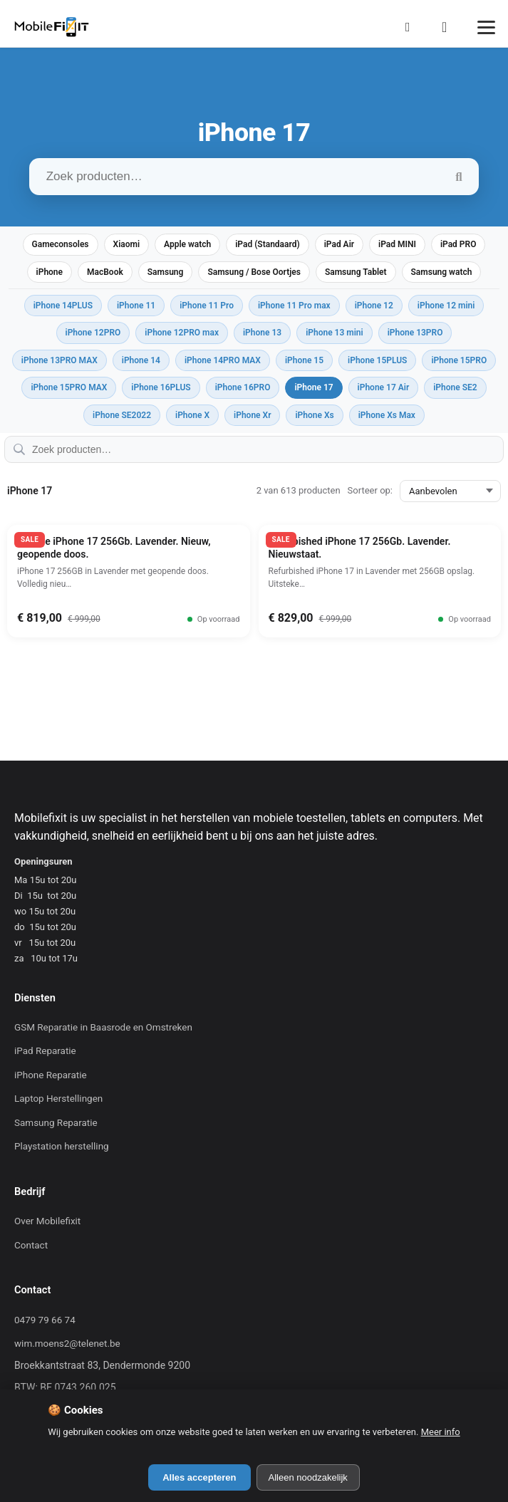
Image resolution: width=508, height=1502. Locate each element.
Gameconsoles (60, 244)
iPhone (49, 272)
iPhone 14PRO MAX (223, 360)
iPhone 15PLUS (377, 360)
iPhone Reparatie (50, 1075)
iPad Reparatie (45, 1050)
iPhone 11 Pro (207, 306)
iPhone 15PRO (459, 360)
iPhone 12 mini (446, 306)
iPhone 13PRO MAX (59, 360)
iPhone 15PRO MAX (69, 387)
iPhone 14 (141, 360)
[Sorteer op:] (450, 491)
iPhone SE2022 (122, 415)
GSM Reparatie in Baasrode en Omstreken (103, 1027)
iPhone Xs (314, 415)
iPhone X (192, 415)
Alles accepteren (199, 1477)
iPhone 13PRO (415, 333)
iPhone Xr (252, 415)
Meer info (440, 1432)
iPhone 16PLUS (160, 387)
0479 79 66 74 (45, 1320)
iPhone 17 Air (384, 387)
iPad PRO (458, 244)
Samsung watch (441, 272)
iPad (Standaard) (267, 244)
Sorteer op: (370, 490)
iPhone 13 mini (334, 333)
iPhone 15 (304, 360)
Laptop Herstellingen (58, 1098)
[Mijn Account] (412, 27)
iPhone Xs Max (386, 415)
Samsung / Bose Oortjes (254, 272)
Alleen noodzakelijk (308, 1477)
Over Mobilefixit (47, 1221)
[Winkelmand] (449, 27)
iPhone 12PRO (93, 333)
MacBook (105, 272)
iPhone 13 (262, 333)
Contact (31, 1245)
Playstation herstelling (61, 1146)
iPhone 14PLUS (63, 306)
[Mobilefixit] (51, 27)
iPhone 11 (136, 306)
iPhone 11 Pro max (294, 306)
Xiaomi (126, 244)
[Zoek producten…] (254, 176)
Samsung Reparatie (56, 1122)
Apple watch (187, 244)
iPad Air (339, 244)
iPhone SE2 (455, 387)
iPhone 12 (374, 306)
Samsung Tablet (356, 272)
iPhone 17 (313, 387)
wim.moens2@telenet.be (67, 1343)
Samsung (165, 272)
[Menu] (486, 27)
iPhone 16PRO (243, 387)
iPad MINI (397, 244)
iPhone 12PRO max (182, 333)
